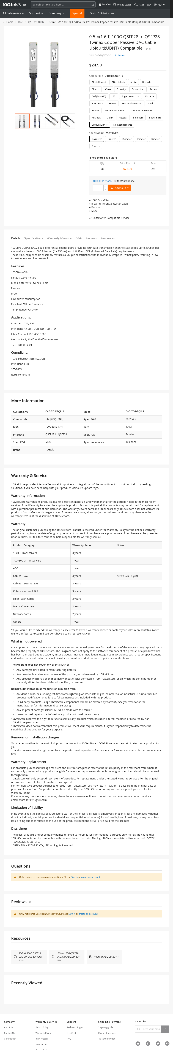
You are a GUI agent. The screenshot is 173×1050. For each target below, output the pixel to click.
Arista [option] (133, 82)
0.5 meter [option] (97, 139)
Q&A (78, 238)
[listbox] (127, 104)
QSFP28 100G (36, 22)
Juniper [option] (95, 110)
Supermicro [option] (155, 117)
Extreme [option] (149, 96)
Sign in (74, 877)
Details (15, 238)
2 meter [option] (141, 139)
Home (9, 22)
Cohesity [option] (121, 89)
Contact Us (9, 1033)
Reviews (91, 238)
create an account (90, 877)
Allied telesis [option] (118, 82)
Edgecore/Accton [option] (130, 96)
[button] (37, 121)
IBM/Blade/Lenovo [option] (132, 103)
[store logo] (14, 4)
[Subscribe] (165, 1029)
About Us (8, 1027)
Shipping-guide (105, 1027)
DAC (20, 22)
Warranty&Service (59, 238)
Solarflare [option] (138, 117)
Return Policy (41, 1027)
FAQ (69, 1038)
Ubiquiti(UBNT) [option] (100, 124)
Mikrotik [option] (96, 117)
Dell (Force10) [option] (99, 96)
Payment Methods (107, 1033)
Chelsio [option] (95, 89)
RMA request (41, 1044)
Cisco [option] (108, 89)
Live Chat (71, 1033)
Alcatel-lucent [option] (99, 82)
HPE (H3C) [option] (97, 103)
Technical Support (75, 1027)
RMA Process (41, 1038)
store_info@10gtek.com (28, 633)
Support (34, 13)
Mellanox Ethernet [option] (115, 110)
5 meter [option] (96, 146)
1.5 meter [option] (126, 139)
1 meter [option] (112, 139)
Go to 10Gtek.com (102, 13)
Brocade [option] (146, 82)
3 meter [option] (155, 139)
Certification (10, 1038)
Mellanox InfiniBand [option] (141, 110)
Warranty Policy (43, 1033)
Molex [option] (109, 117)
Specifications (33, 238)
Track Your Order (106, 1038)
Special (77, 13)
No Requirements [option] (122, 124)
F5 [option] (113, 96)
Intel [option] (150, 103)
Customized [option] (138, 89)
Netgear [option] (123, 117)
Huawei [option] (112, 103)
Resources (108, 238)
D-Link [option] (153, 89)
